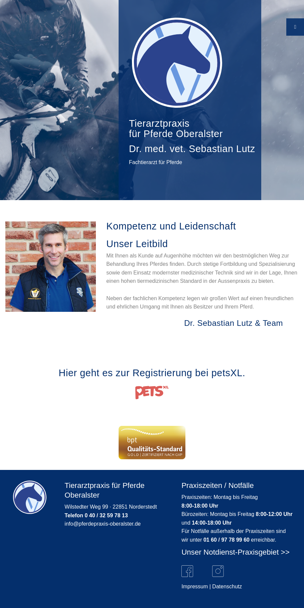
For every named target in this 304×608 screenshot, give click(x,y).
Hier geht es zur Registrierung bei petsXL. (152, 373)
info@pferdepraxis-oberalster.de (102, 524)
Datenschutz (227, 586)
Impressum (194, 586)
